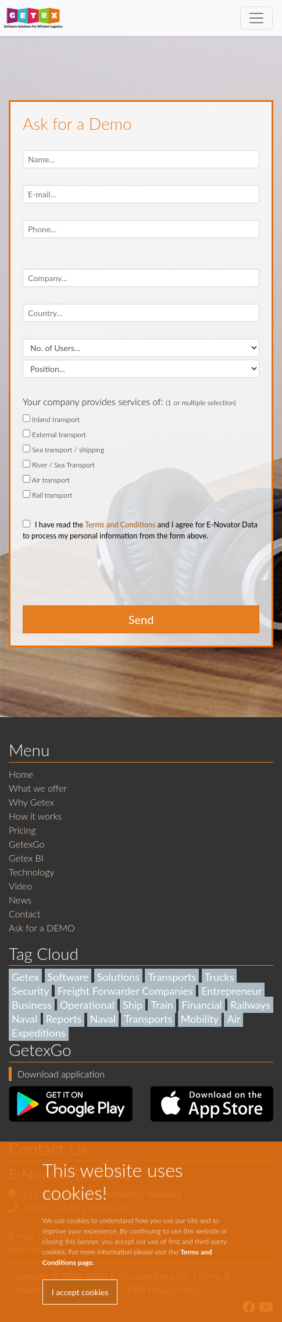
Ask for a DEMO (42, 927)
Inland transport (51, 419)
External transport (54, 434)
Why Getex (31, 801)
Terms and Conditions (120, 524)
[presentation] (111, 578)
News (20, 899)
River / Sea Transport (59, 464)
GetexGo (27, 843)
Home (21, 773)
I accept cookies (80, 1292)
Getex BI (26, 857)
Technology (31, 871)
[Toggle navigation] (256, 18)
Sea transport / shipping (63, 449)
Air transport (46, 479)
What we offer (38, 787)
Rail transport (47, 494)
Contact (25, 913)
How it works (35, 815)
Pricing (22, 829)
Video (20, 885)
